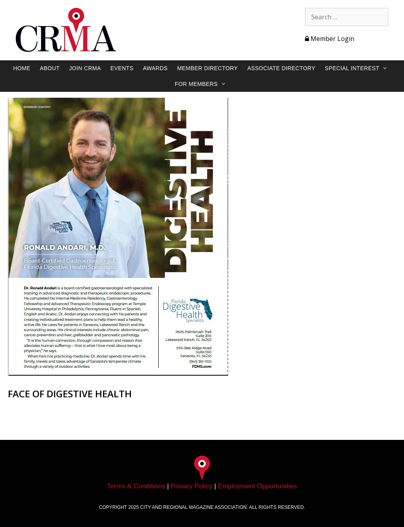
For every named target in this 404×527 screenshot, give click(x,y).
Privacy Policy (192, 486)
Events (121, 68)
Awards (155, 68)
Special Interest (360, 68)
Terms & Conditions (136, 486)
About (50, 68)
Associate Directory (281, 68)
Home (21, 68)
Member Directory (207, 68)
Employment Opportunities (257, 486)
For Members (204, 84)
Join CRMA (85, 68)
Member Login (329, 38)
